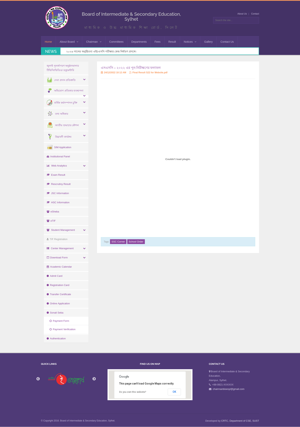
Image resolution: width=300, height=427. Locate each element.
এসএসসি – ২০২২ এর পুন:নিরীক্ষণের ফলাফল (131, 68)
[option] (66, 379)
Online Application (58, 303)
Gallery (208, 41)
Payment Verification (63, 329)
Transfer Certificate (59, 294)
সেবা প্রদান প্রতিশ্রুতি (61, 80)
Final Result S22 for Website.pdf (148, 72)
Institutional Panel (58, 156)
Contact (255, 13)
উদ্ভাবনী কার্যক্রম (59, 136)
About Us (242, 13)
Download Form (57, 257)
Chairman (93, 41)
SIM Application (59, 147)
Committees (116, 41)
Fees (158, 41)
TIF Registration (57, 239)
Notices (190, 41)
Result (172, 41)
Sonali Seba (55, 312)
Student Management (61, 230)
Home (48, 41)
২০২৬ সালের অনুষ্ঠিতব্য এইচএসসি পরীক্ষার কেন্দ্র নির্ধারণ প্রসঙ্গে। (101, 51)
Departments (139, 41)
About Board (69, 41)
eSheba (53, 211)
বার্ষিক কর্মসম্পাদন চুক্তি (62, 102)
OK (174, 391)
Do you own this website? (132, 392)
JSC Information (58, 193)
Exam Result (56, 174)
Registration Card (58, 285)
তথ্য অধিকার (57, 113)
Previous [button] (38, 379)
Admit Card (54, 275)
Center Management (60, 248)
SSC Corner (118, 241)
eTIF (51, 220)
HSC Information (58, 202)
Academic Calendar (59, 266)
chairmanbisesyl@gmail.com (229, 389)
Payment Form (59, 320)
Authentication (56, 338)
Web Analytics (57, 165)
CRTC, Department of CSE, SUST (240, 420)
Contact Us (227, 41)
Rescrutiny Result (59, 184)
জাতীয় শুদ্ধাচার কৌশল (63, 125)
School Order (136, 241)
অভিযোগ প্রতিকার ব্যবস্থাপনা (65, 90)
